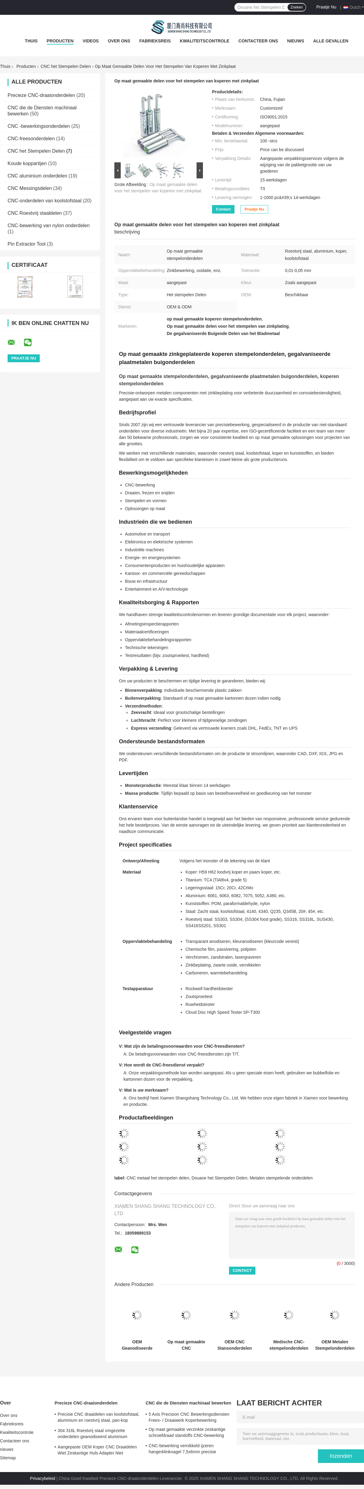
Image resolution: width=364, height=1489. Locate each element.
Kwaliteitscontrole (204, 40)
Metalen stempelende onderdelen (281, 1178)
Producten (60, 40)
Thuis (31, 40)
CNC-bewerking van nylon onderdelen (48, 225)
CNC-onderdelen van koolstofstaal (45, 200)
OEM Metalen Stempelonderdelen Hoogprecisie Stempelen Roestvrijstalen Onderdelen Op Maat (335, 1345)
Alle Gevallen (331, 40)
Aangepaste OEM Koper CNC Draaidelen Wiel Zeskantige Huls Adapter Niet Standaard (97, 1450)
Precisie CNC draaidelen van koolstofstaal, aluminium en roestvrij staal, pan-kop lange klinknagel (99, 1418)
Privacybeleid (42, 1478)
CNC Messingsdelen (30, 188)
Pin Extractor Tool (27, 244)
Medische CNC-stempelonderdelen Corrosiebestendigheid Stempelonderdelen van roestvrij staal (289, 1345)
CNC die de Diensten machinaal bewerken (188, 1403)
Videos (91, 40)
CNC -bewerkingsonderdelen (39, 126)
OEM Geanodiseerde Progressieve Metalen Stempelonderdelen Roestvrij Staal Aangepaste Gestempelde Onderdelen (137, 1345)
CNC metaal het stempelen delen (157, 1178)
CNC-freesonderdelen (31, 138)
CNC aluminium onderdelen (37, 175)
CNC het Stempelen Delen (66, 66)
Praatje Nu (326, 7)
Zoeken (297, 7)
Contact (223, 209)
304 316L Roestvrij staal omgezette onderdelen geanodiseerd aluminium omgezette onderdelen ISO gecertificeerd (97, 1434)
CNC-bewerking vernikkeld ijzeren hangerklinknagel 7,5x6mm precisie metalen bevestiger (182, 1449)
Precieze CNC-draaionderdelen (41, 95)
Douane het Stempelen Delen (219, 1178)
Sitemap (8, 1457)
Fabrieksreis (154, 40)
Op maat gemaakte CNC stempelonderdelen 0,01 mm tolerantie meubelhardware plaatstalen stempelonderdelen (186, 1345)
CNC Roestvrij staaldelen (35, 213)
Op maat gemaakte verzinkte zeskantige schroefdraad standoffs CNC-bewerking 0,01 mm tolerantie (187, 1433)
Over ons (119, 40)
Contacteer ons (258, 40)
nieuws (295, 40)
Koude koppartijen (27, 163)
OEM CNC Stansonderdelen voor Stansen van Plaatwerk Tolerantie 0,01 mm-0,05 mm (234, 1345)
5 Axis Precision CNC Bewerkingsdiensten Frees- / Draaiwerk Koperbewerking (189, 1417)
